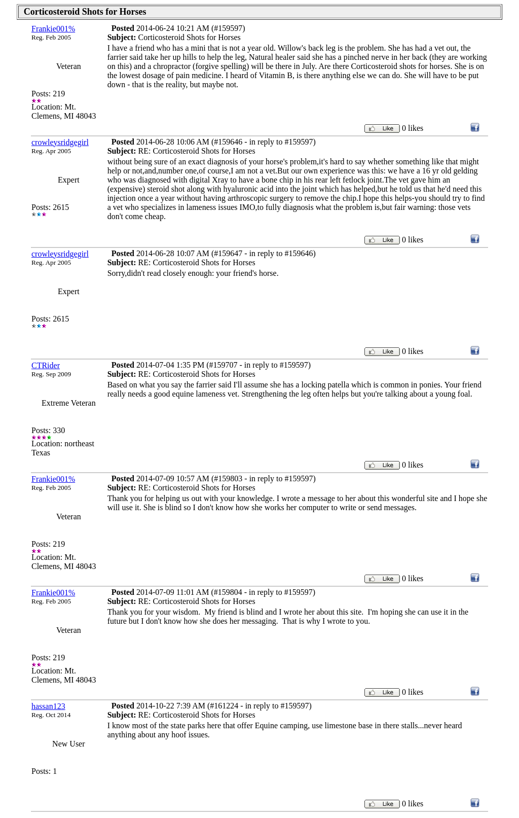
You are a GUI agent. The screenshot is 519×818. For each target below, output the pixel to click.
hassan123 (48, 706)
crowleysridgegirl (60, 142)
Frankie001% (53, 28)
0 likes (412, 128)
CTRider (45, 365)
